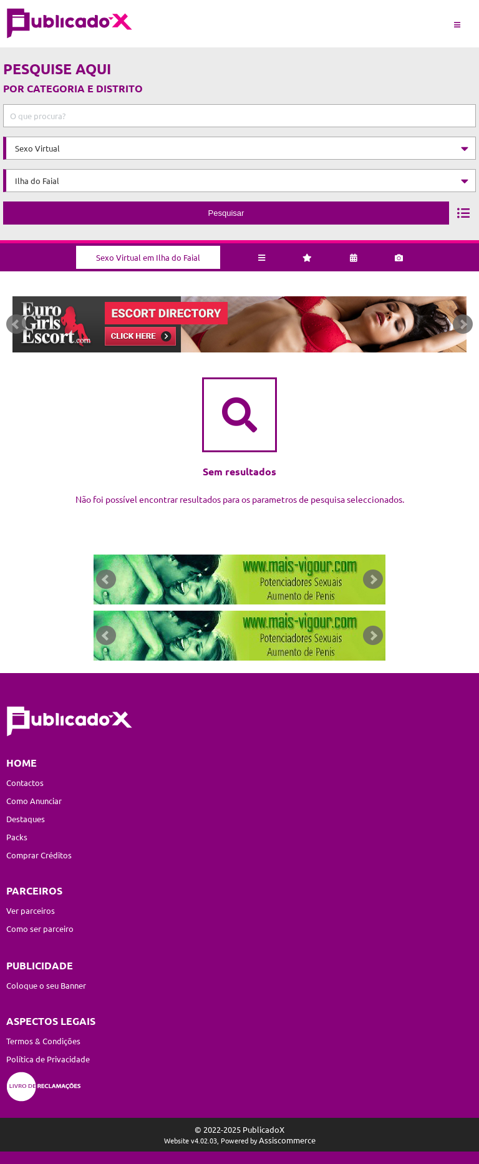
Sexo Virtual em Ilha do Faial (148, 257)
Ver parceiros (30, 910)
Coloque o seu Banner (46, 985)
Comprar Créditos (39, 855)
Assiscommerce (287, 1140)
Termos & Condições (43, 1040)
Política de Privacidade (48, 1059)
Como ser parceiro (40, 928)
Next (463, 324)
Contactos (25, 782)
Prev (16, 324)
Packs (16, 837)
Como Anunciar (34, 800)
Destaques (25, 818)
